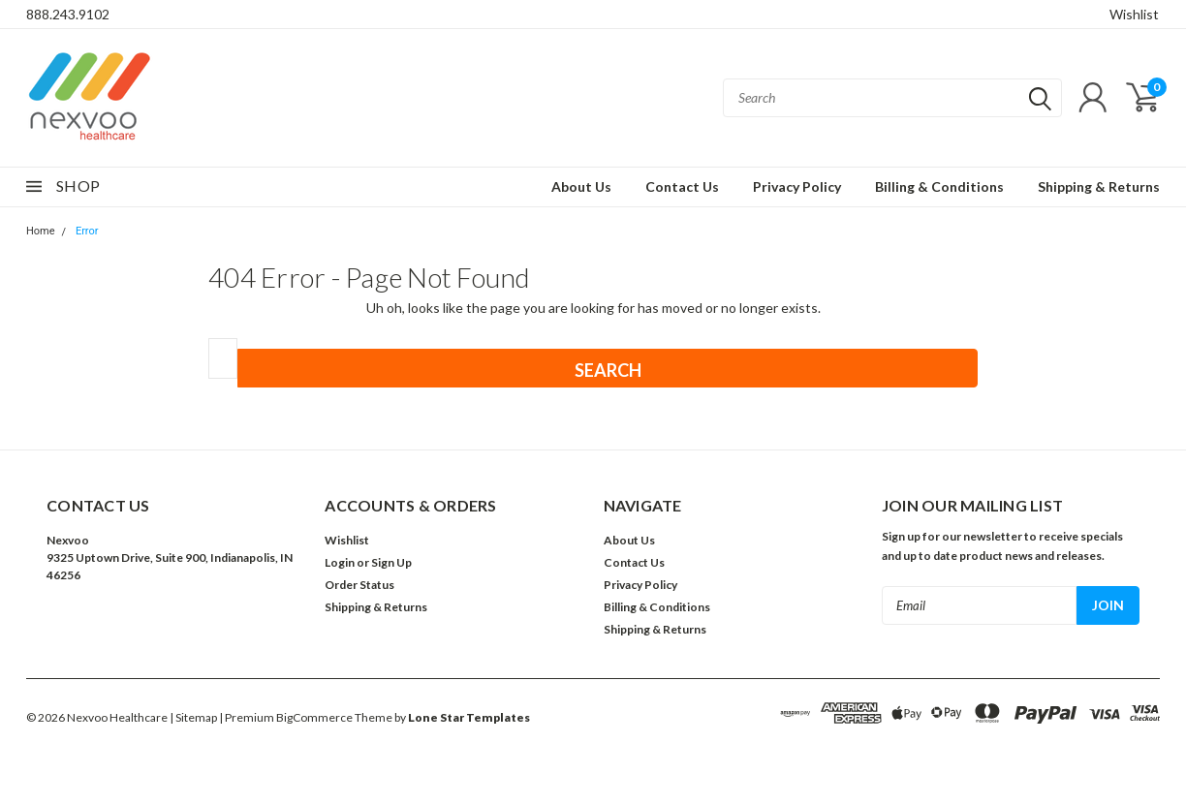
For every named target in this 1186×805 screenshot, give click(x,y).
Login (340, 562)
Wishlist (1134, 14)
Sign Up (391, 562)
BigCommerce (314, 717)
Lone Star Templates (469, 717)
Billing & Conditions (939, 186)
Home (40, 231)
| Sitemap (193, 717)
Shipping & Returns (1099, 186)
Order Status (359, 584)
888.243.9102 (67, 14)
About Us (581, 186)
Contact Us (682, 186)
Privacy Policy (797, 186)
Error (87, 231)
